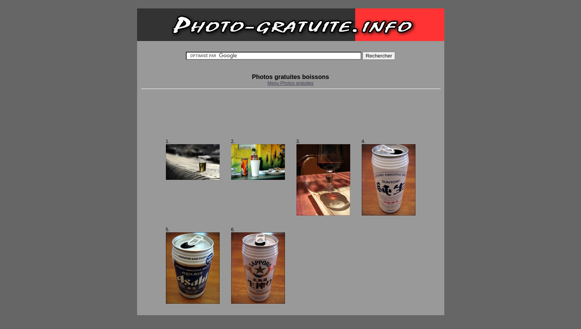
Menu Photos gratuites (290, 83)
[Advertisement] (290, 114)
